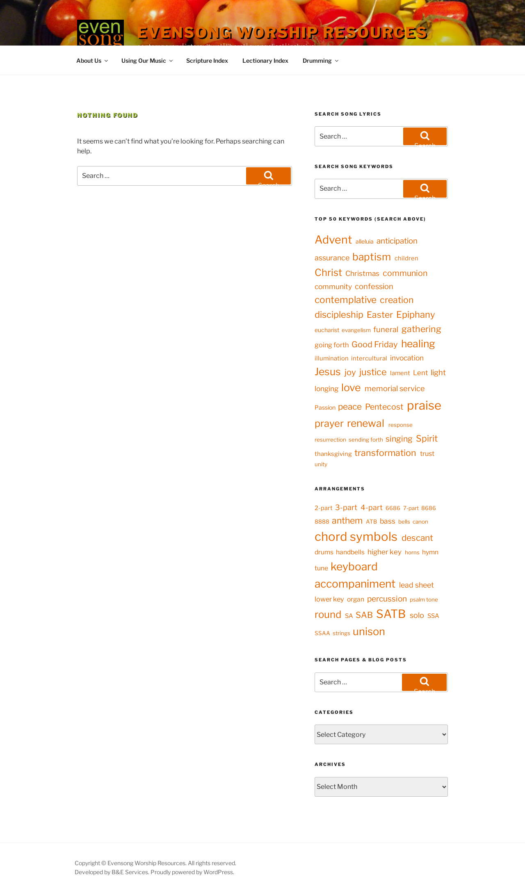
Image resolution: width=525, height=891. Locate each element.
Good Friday (375, 344)
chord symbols (356, 536)
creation (397, 299)
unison (369, 631)
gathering (421, 329)
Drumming (321, 60)
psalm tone (424, 599)
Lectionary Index (265, 60)
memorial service (395, 388)
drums (324, 552)
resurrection (330, 439)
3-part (346, 507)
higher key (385, 552)
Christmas (362, 273)
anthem (347, 520)
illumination (332, 358)
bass (387, 521)
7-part (411, 508)
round (328, 614)
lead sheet (416, 585)
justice (373, 372)
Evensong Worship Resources (282, 32)
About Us (92, 60)
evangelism (356, 330)
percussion (387, 599)
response (400, 425)
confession (374, 286)
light (438, 372)
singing (399, 439)
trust (427, 453)
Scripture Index (207, 60)
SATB (391, 614)
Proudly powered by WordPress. (192, 871)
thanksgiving (333, 454)
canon (420, 521)
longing (326, 388)
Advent (333, 239)
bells (404, 521)
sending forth (366, 439)
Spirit (427, 438)
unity (321, 464)
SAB (364, 615)
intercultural (369, 358)
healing (418, 343)
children (406, 258)
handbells (350, 552)
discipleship (339, 314)
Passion (325, 407)
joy (350, 372)
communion (405, 273)
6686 (393, 508)
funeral (385, 329)
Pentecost (384, 407)
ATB (371, 521)
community (333, 286)
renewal (365, 423)
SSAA (322, 633)
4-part (372, 507)
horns (412, 552)
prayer (329, 423)
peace (350, 406)
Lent (420, 373)
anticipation (397, 241)
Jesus (328, 371)
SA (349, 616)
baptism (371, 257)
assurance (332, 257)
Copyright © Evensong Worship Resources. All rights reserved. (155, 862)
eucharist (327, 329)
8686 (428, 508)
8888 (322, 521)
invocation (407, 357)
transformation (385, 452)
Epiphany (415, 314)
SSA (433, 616)
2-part (324, 508)
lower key (329, 599)
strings (341, 633)
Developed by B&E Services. (113, 871)
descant (417, 538)
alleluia (365, 241)
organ (355, 599)
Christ (328, 272)
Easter (380, 315)
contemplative (346, 299)
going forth (332, 345)
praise (424, 405)
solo (417, 615)
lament (400, 373)
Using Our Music (147, 60)
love (351, 387)
